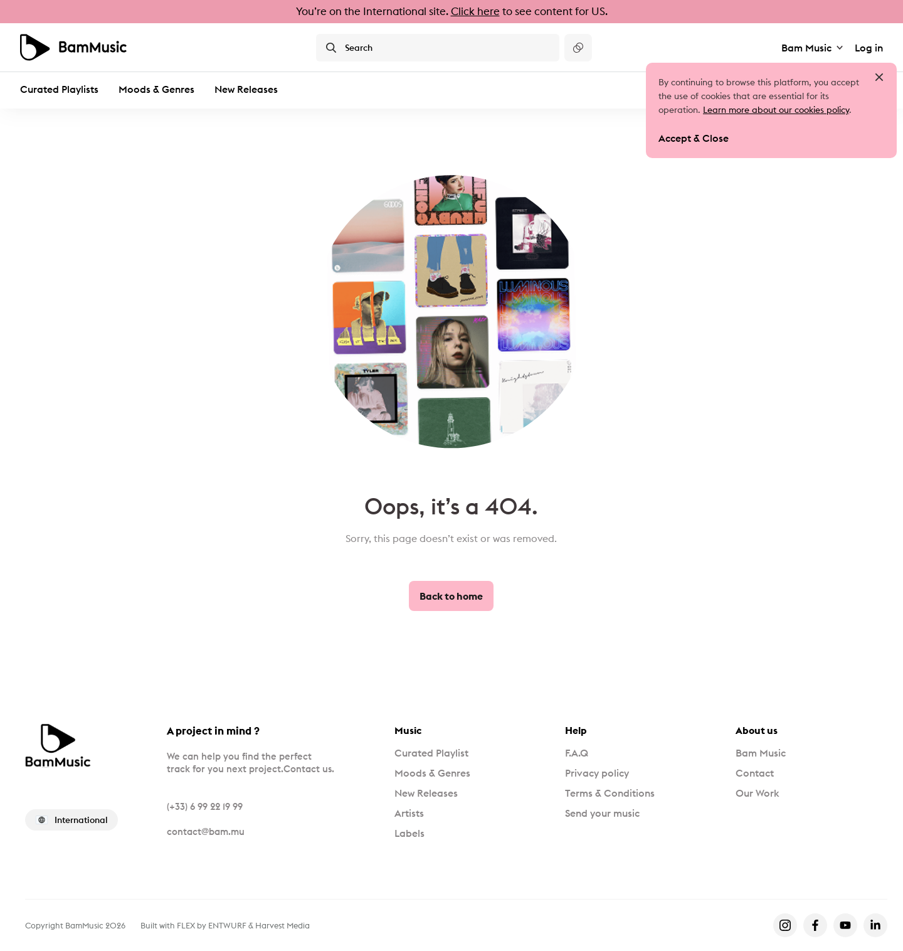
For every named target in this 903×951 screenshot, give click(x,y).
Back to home (451, 596)
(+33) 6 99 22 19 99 (205, 806)
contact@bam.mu (206, 831)
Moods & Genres (156, 89)
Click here (475, 11)
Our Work (757, 793)
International (71, 820)
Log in (869, 47)
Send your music (602, 813)
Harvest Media (282, 925)
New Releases (246, 89)
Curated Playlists (59, 89)
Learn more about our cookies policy (776, 109)
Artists (409, 813)
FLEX (186, 925)
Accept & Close (693, 138)
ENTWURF (227, 925)
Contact (755, 773)
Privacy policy (597, 773)
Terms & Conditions (610, 793)
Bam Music (813, 47)
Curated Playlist (431, 752)
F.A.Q (576, 752)
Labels (409, 833)
